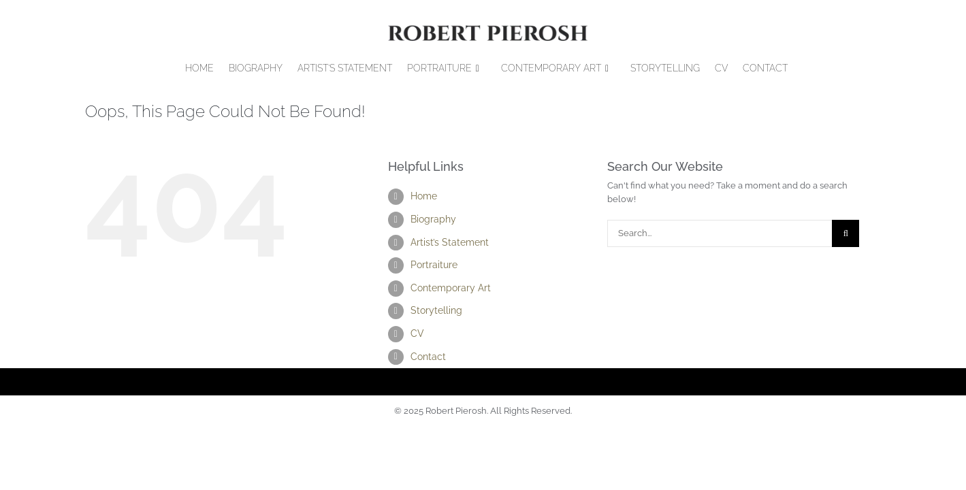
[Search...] (719, 233)
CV (417, 333)
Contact (428, 356)
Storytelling (436, 310)
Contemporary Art (450, 287)
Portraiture (433, 264)
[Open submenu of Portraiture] (483, 68)
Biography (433, 219)
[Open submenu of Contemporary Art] (612, 68)
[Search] (845, 233)
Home (423, 196)
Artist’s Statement (449, 242)
